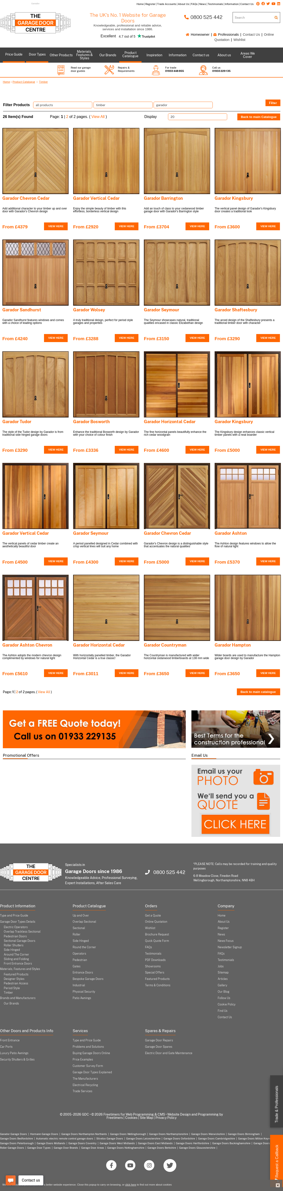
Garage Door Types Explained (92, 1072)
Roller (76, 934)
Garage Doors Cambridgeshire (216, 1138)
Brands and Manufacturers (17, 998)
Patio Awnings (82, 998)
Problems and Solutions (88, 1046)
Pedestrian (80, 960)
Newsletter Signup (230, 947)
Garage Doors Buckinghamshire (231, 1143)
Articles (223, 979)
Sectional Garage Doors (19, 941)
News (221, 934)
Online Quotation (156, 921)
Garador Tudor (16, 421)
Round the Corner (84, 947)
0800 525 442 (203, 17)
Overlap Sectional (84, 921)
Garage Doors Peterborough (17, 1143)
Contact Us (251, 34)
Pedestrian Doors (15, 936)
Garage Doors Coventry (82, 1143)
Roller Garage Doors (12, 1147)
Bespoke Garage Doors (88, 979)
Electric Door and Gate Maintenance (168, 1053)
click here (130, 1184)
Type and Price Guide (14, 915)
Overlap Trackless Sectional (22, 931)
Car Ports (6, 1046)
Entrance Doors (83, 972)
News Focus (226, 941)
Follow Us (224, 998)
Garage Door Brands (66, 1147)
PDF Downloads (155, 960)
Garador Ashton (231, 533)
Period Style (12, 988)
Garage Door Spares (158, 1046)
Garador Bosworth (91, 421)
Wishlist (239, 40)
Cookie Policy (226, 1004)
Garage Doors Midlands (51, 1143)
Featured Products (16, 974)
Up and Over (81, 915)
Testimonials (153, 953)
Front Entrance (10, 1040)
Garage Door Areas (92, 1147)
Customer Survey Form (88, 1066)
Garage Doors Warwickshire (208, 1134)
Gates (76, 966)
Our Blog (223, 991)
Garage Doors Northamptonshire (168, 1134)
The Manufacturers (85, 1078)
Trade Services (82, 1091)
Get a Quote (153, 915)
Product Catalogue (24, 81)
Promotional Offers (21, 755)
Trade (277, 1104)
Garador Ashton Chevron (27, 645)
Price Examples (83, 1059)
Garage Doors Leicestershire (143, 1138)
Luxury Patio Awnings (14, 1053)
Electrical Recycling (85, 1085)
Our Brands (11, 1003)
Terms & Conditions (157, 985)
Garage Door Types (39, 1147)
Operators (79, 953)
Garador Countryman (165, 645)
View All (98, 117)
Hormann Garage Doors (44, 1134)
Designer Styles (14, 979)
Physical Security (84, 991)
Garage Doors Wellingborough (128, 1134)
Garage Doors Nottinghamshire (125, 1147)
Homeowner (197, 34)
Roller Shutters (13, 945)
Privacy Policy (166, 1118)
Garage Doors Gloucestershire (197, 1147)
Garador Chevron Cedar (25, 198)
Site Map (146, 1118)
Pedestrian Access (16, 983)
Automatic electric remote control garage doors (64, 1138)
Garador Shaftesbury (236, 309)
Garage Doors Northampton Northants (84, 1134)
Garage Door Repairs (159, 1040)
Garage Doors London (266, 1143)
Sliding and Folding (16, 959)
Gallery (222, 985)
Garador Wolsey (89, 309)
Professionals (226, 34)
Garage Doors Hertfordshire (192, 1143)
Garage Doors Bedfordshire (16, 1138)
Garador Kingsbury (234, 198)
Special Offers (154, 972)
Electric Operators (16, 927)
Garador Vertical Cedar (96, 198)
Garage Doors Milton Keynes (255, 1138)
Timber (43, 81)
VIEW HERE (56, 226)
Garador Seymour (161, 309)
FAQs (148, 947)
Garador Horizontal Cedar (169, 421)
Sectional (79, 928)
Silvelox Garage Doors (109, 1138)
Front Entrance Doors (18, 963)
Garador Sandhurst (21, 309)
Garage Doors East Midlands (155, 1143)
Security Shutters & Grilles (17, 1059)
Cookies (131, 1118)
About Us (224, 921)
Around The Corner (16, 954)
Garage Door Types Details (17, 921)
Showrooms (153, 966)
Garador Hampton (233, 645)
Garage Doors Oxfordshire (179, 1138)
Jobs (221, 966)
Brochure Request (157, 934)
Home (6, 81)
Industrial (79, 985)
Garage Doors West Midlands (117, 1143)
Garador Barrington (163, 198)
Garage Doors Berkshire (161, 1147)
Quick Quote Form (157, 941)
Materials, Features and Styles (20, 969)
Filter (273, 103)
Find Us (222, 1011)
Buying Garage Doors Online (91, 1053)
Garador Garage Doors (13, 1134)
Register (223, 928)
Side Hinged (12, 950)
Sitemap (223, 972)
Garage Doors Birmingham (244, 1134)
